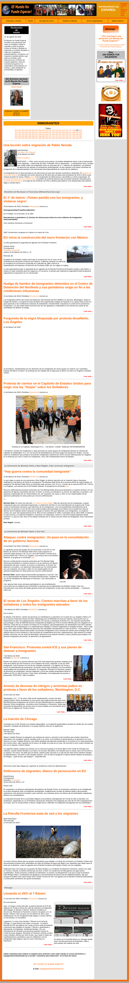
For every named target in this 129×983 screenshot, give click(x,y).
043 (23, 134)
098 (73, 138)
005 (29, 130)
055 (63, 134)
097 (70, 138)
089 (43, 138)
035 (63, 132)
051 (50, 134)
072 (53, 136)
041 (16, 134)
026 (33, 132)
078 (73, 136)
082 (19, 138)
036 (67, 132)
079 (77, 136)
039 (77, 132)
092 (53, 138)
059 (77, 134)
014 (60, 130)
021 (16, 132)
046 (33, 134)
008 (39, 130)
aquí (32, 557)
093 (56, 138)
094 (60, 138)
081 (16, 138)
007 (36, 130)
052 (53, 134)
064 (26, 136)
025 (29, 132)
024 (26, 132)
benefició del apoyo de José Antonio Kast (19, 179)
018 (73, 130)
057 (70, 134)
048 (39, 134)
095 (63, 138)
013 (56, 130)
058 (73, 134)
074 (60, 136)
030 (46, 132)
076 (67, 136)
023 (23, 132)
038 (73, 132)
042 (19, 134)
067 (36, 136)
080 (80, 136)
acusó (32, 177)
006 (33, 130)
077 (70, 136)
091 (50, 138)
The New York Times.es (26, 152)
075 (63, 136)
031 (50, 132)
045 (29, 134)
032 (53, 132)
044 (26, 134)
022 (19, 132)
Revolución (34, 206)
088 (39, 138)
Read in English (23, 158)
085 (29, 138)
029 (43, 132)
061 (16, 136)
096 (67, 138)
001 (16, 130)
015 (63, 130)
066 (33, 136)
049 (43, 134)
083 (23, 138)
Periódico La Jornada (12, 250)
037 (70, 132)
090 (46, 138)
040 (80, 132)
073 (56, 136)
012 (53, 130)
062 (19, 136)
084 (26, 138)
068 (39, 136)
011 (50, 130)
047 (36, 134)
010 (46, 130)
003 (23, 130)
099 (77, 138)
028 (39, 132)
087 (36, 138)
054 (60, 134)
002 (19, 130)
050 (46, 134)
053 (56, 134)
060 (80, 134)
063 (23, 136)
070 (46, 136)
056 (67, 134)
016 (67, 130)
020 (80, 130)
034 (60, 132)
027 (36, 132)
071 (50, 136)
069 (43, 136)
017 (70, 130)
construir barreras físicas (13, 181)
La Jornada (15, 780)
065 (29, 136)
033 (56, 132)
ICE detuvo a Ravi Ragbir (43, 503)
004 (26, 130)
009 (43, 130)
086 (33, 138)
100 (80, 138)
